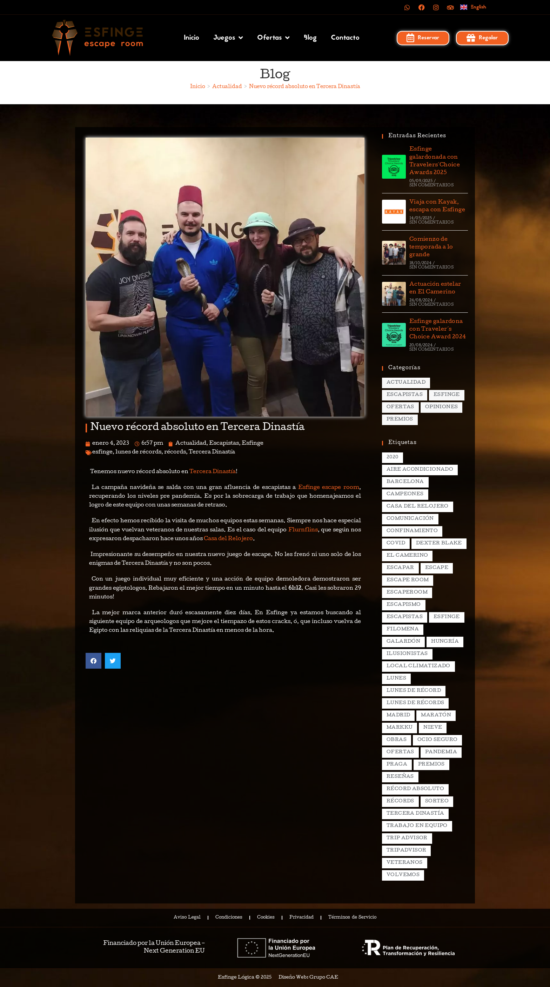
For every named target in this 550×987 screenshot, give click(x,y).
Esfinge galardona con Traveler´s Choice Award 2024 (437, 329)
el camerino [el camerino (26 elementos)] (407, 556)
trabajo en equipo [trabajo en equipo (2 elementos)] (417, 826)
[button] (93, 661)
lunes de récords (138, 452)
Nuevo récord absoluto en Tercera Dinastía (304, 87)
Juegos (228, 38)
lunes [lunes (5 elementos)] (396, 678)
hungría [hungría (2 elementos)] (445, 642)
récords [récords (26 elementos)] (400, 801)
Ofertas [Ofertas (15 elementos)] (400, 407)
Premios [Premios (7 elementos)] (400, 419)
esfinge (102, 452)
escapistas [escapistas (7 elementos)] (405, 617)
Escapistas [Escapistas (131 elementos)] (405, 395)
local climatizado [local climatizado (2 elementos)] (418, 666)
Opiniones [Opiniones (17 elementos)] (441, 407)
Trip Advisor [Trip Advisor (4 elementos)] (407, 838)
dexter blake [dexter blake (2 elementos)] (439, 543)
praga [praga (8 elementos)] (397, 764)
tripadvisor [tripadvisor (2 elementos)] (406, 850)
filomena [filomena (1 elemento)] (403, 629)
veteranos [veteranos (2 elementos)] (405, 863)
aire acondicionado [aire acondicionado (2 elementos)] (420, 470)
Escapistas (224, 443)
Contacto (345, 38)
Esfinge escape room (328, 488)
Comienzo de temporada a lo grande (431, 247)
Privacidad (301, 918)
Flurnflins (303, 530)
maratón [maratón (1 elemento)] (436, 715)
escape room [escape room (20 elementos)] (408, 580)
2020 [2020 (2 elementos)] (392, 457)
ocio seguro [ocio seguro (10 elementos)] (437, 740)
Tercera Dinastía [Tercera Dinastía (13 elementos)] (415, 814)
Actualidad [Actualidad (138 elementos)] (406, 382)
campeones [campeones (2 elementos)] (405, 494)
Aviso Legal (187, 918)
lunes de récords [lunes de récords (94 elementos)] (415, 703)
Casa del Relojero (228, 539)
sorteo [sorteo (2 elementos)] (437, 801)
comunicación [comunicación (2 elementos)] (410, 519)
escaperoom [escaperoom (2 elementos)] (407, 592)
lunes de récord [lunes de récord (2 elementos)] (414, 691)
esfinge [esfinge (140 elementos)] (447, 617)
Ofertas (273, 38)
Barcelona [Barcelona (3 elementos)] (405, 482)
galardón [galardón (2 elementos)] (403, 642)
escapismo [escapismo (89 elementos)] (404, 605)
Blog (310, 38)
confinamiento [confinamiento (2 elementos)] (412, 531)
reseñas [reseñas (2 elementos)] (400, 777)
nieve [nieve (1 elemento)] (432, 728)
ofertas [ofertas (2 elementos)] (400, 752)
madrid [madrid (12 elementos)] (398, 715)
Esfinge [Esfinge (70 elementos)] (447, 395)
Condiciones (228, 918)
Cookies (266, 918)
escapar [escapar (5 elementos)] (400, 568)
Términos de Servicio (352, 918)
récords (175, 452)
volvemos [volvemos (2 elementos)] (403, 875)
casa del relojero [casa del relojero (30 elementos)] (418, 506)
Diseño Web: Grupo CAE (308, 977)
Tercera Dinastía (212, 452)
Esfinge (252, 443)
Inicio (191, 38)
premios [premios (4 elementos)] (431, 764)
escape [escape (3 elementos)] (436, 568)
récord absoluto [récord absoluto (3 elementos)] (415, 789)
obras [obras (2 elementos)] (397, 740)
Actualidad (190, 443)
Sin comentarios (431, 185)
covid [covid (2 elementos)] (396, 543)
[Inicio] (197, 87)
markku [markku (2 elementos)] (399, 728)
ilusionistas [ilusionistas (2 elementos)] (407, 654)
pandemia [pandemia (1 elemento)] (441, 752)
